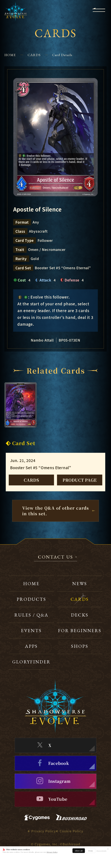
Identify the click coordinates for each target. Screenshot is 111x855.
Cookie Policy (71, 831)
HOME (10, 55)
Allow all (79, 851)
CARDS (34, 55)
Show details (101, 851)
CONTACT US (55, 557)
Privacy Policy (52, 852)
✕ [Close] (108, 849)
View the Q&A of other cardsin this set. (55, 510)
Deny (90, 851)
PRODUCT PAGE (80, 480)
